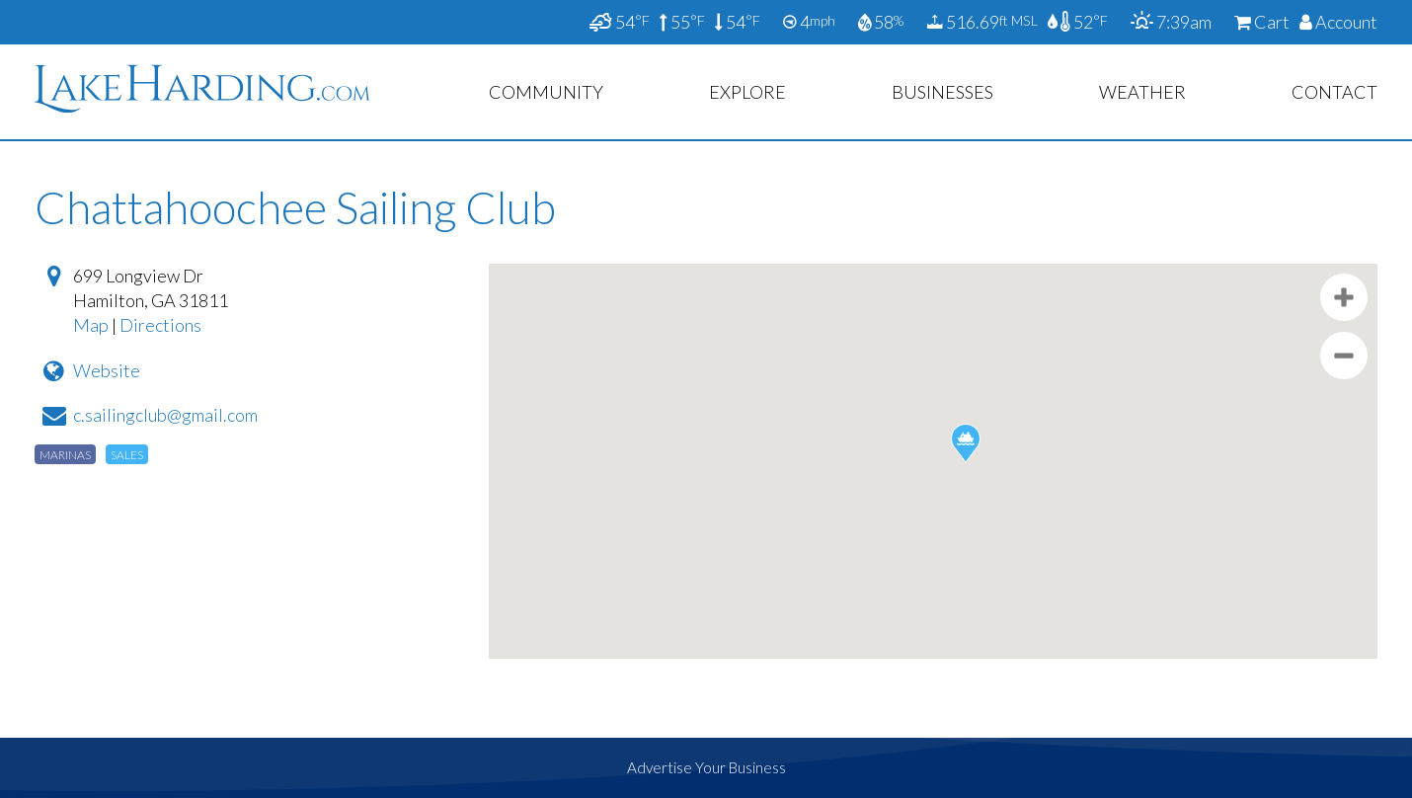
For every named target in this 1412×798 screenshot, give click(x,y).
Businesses (942, 92)
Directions (160, 325)
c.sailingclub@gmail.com (165, 415)
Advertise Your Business (706, 767)
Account (1338, 22)
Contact (1334, 92)
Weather (1142, 92)
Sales (127, 454)
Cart (1262, 22)
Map (91, 325)
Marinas (65, 454)
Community (546, 92)
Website (106, 370)
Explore (747, 92)
